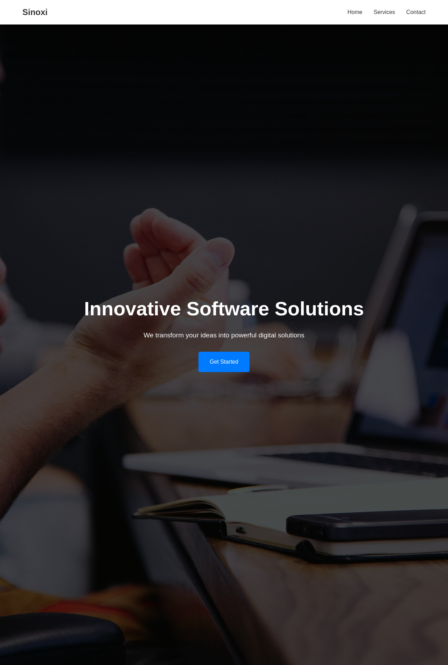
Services (384, 12)
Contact (416, 12)
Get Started (224, 362)
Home (355, 12)
